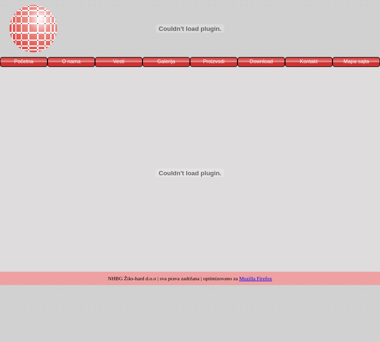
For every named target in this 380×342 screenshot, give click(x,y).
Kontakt (308, 61)
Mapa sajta (356, 61)
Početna (23, 61)
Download (261, 61)
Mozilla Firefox (255, 278)
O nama (71, 61)
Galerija (166, 61)
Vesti (118, 61)
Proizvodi (213, 61)
